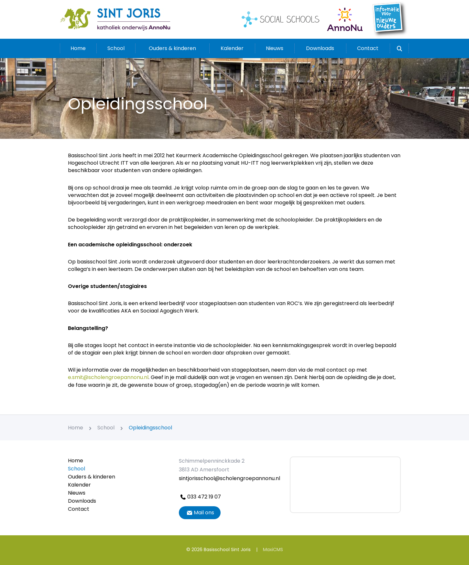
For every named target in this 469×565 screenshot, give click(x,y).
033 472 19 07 (200, 496)
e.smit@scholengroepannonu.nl (108, 377)
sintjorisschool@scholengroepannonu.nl (229, 478)
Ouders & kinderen (172, 48)
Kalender (232, 48)
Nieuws (274, 48)
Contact (367, 48)
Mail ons (199, 512)
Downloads (320, 48)
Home (78, 48)
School (116, 48)
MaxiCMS (273, 549)
